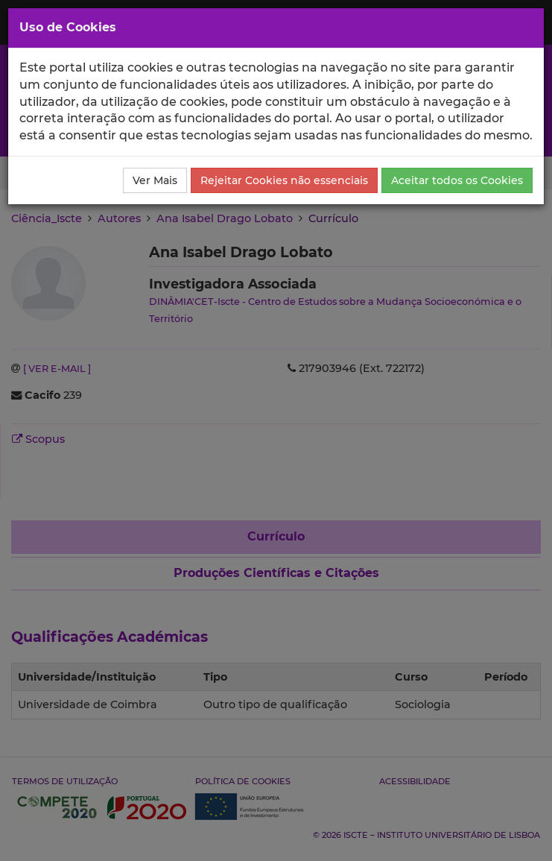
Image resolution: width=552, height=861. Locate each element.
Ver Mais (155, 180)
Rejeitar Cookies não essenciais (284, 180)
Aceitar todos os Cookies (457, 180)
